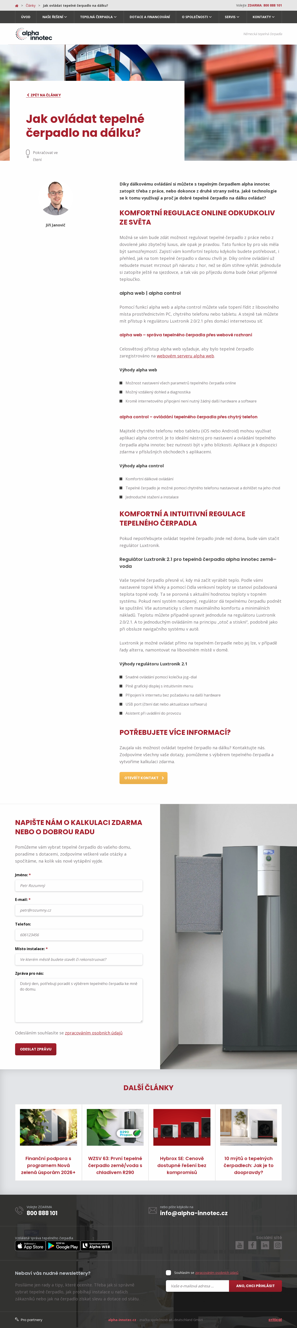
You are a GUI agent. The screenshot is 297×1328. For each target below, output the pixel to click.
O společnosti (195, 17)
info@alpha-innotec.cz (194, 1213)
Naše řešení (52, 17)
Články (31, 5)
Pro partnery (28, 1319)
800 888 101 (42, 1213)
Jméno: (79, 881)
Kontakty (262, 17)
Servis (230, 17)
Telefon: (79, 931)
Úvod (25, 17)
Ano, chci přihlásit (255, 1285)
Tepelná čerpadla (96, 17)
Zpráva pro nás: (79, 996)
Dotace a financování (150, 17)
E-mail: (79, 906)
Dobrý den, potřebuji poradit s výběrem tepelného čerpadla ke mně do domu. (79, 1000)
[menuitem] (25, 17)
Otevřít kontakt (144, 778)
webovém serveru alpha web (185, 356)
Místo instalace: (79, 955)
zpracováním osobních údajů (94, 1033)
